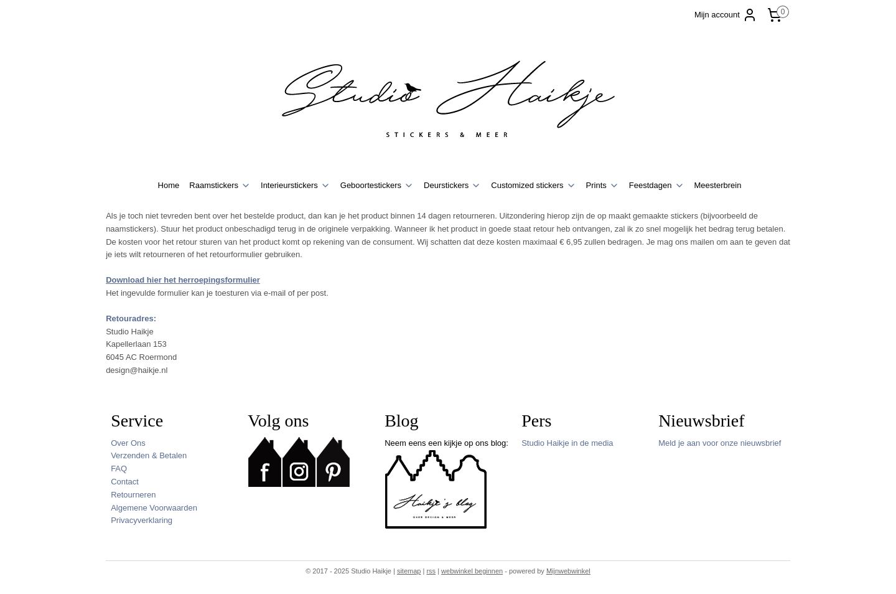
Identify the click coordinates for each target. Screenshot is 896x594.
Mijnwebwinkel (568, 571)
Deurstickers (452, 186)
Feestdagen (656, 186)
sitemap (409, 571)
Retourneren (133, 494)
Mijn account (725, 14)
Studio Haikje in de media (567, 443)
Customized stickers (533, 186)
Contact (125, 481)
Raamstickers (220, 186)
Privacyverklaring (141, 520)
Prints (602, 186)
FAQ (119, 468)
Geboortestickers (377, 186)
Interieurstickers (295, 186)
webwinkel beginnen (472, 571)
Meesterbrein (718, 185)
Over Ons (128, 443)
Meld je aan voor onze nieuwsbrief (719, 443)
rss (431, 571)
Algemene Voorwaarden (154, 507)
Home (169, 185)
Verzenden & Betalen (149, 455)
